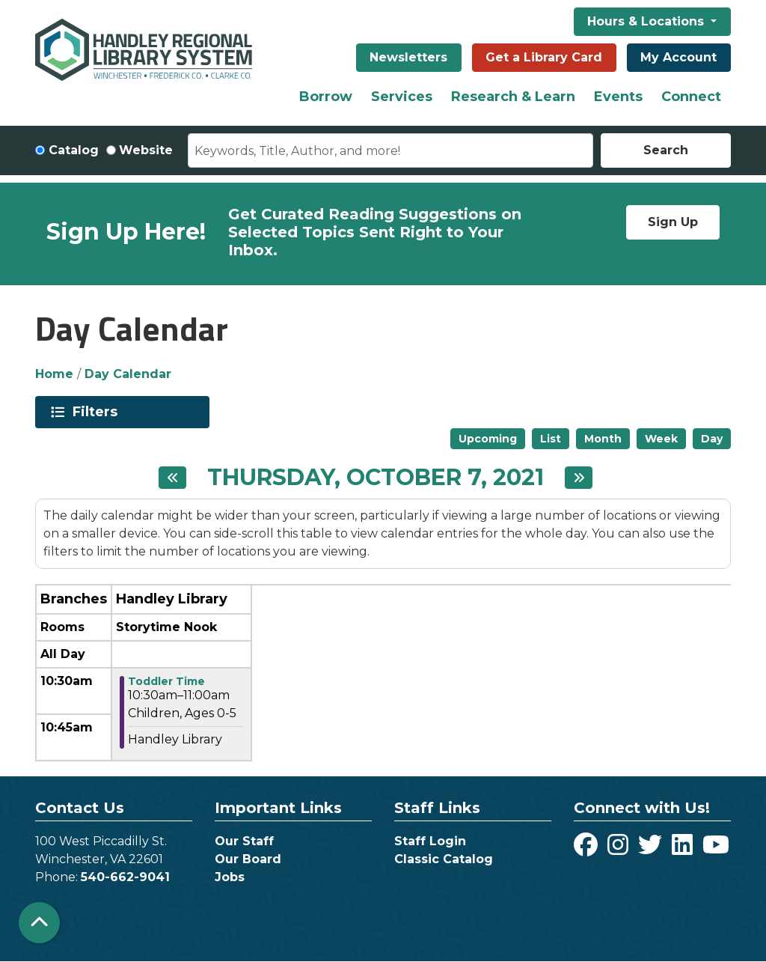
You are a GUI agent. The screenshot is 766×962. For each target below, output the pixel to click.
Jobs (230, 877)
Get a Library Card (543, 57)
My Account (678, 57)
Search (665, 150)
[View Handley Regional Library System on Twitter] (652, 849)
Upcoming (488, 438)
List (550, 438)
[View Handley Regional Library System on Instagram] (619, 849)
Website (146, 150)
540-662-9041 (125, 877)
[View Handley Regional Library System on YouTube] (715, 849)
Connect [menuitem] (691, 96)
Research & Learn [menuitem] (513, 96)
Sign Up (673, 222)
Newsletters (408, 57)
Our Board (248, 859)
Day (712, 438)
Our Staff (244, 841)
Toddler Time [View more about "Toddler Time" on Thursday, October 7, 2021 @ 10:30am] (166, 681)
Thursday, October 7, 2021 (375, 477)
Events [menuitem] (618, 96)
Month (603, 438)
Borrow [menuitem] (325, 96)
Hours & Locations (647, 21)
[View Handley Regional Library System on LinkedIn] (684, 849)
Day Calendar (128, 374)
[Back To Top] (39, 922)
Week (661, 438)
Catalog (74, 150)
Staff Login (430, 841)
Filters (98, 412)
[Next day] (578, 477)
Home (54, 374)
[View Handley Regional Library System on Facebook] (587, 849)
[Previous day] (172, 477)
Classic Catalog (443, 859)
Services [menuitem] (401, 96)
